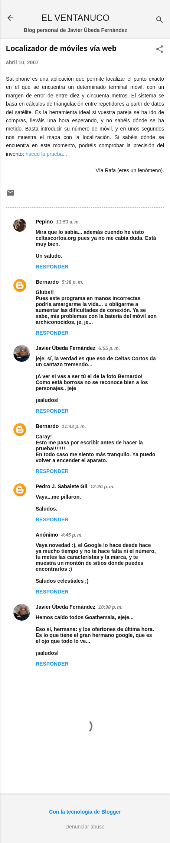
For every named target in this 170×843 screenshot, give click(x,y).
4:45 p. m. (72, 535)
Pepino (44, 222)
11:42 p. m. (74, 426)
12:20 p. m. (102, 486)
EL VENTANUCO (75, 18)
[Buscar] (159, 20)
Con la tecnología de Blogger (85, 812)
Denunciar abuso (85, 827)
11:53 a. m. (68, 222)
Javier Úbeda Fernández (65, 348)
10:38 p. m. (110, 607)
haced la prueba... (46, 154)
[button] (159, 50)
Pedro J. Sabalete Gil (61, 486)
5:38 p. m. (72, 282)
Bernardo (47, 282)
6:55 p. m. (109, 348)
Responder (52, 267)
